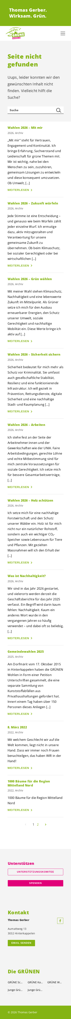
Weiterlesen (18, 189)
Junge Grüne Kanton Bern (35, 990)
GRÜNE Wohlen (55, 982)
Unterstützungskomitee (35, 872)
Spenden (35, 883)
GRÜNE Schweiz (15, 982)
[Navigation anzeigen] (63, 33)
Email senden (21, 943)
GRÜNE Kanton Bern (35, 982)
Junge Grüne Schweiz (15, 990)
